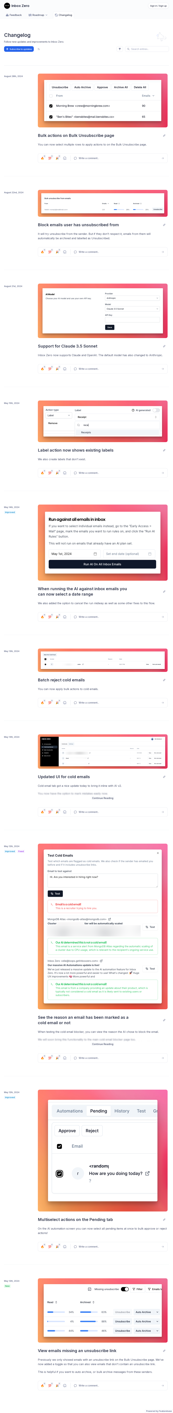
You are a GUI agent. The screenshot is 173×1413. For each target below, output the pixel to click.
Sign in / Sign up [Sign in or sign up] (158, 5)
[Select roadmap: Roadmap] (38, 15)
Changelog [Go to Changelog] (63, 15)
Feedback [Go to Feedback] (14, 15)
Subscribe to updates (19, 49)
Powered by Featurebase (159, 1411)
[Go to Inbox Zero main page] (16, 6)
